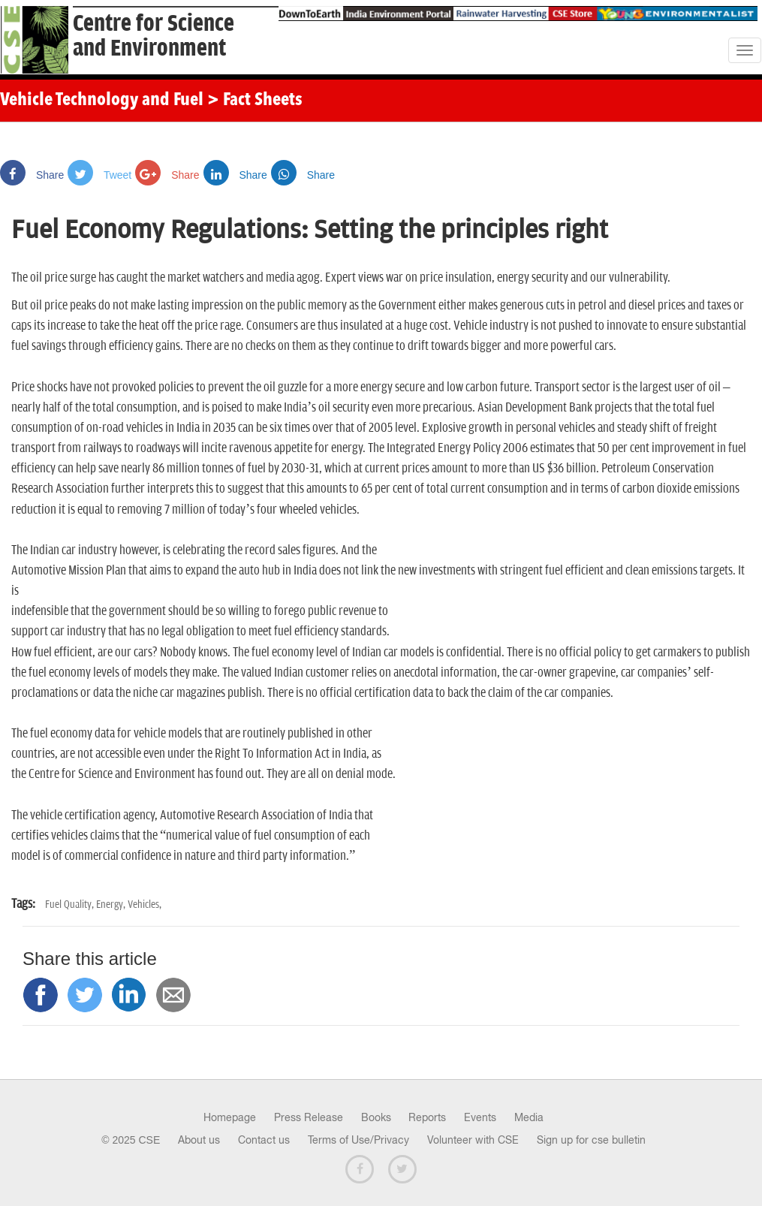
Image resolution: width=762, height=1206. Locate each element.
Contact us (264, 1140)
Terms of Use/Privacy (358, 1140)
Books (376, 1117)
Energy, (112, 904)
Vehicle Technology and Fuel (101, 101)
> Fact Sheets (255, 101)
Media (529, 1117)
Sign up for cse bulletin (591, 1140)
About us (199, 1140)
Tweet (99, 175)
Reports (427, 1117)
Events (480, 1117)
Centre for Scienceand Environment (153, 36)
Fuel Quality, (70, 904)
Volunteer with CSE (473, 1140)
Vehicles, (144, 904)
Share (32, 175)
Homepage (229, 1117)
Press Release (308, 1117)
